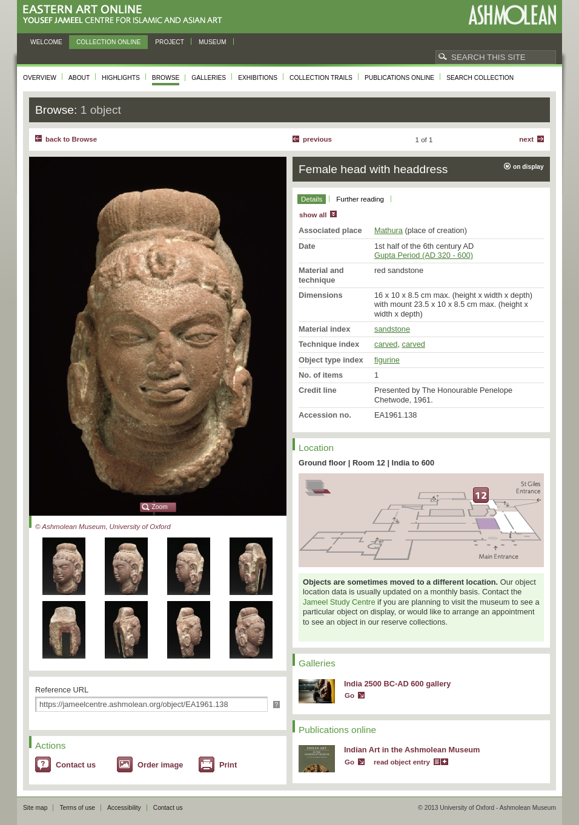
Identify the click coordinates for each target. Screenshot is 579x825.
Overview (39, 77)
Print (228, 764)
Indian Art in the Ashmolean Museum (412, 749)
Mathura (388, 230)
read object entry (402, 762)
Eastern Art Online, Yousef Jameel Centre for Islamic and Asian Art (125, 15)
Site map (35, 807)
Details (311, 199)
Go (349, 695)
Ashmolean (512, 15)
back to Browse (71, 139)
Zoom (160, 507)
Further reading (360, 199)
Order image (160, 764)
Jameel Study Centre (339, 601)
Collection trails (321, 77)
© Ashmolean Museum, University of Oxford (103, 526)
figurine (387, 359)
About (79, 77)
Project (169, 42)
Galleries (208, 77)
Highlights (121, 77)
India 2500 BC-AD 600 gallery (397, 683)
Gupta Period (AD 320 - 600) (423, 255)
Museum (213, 42)
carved (385, 344)
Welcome (46, 42)
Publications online (399, 77)
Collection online (108, 42)
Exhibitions (257, 77)
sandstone (392, 329)
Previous (317, 139)
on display (528, 166)
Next (526, 139)
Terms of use (77, 807)
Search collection (480, 77)
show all (312, 215)
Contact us (76, 764)
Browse (166, 77)
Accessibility (124, 807)
